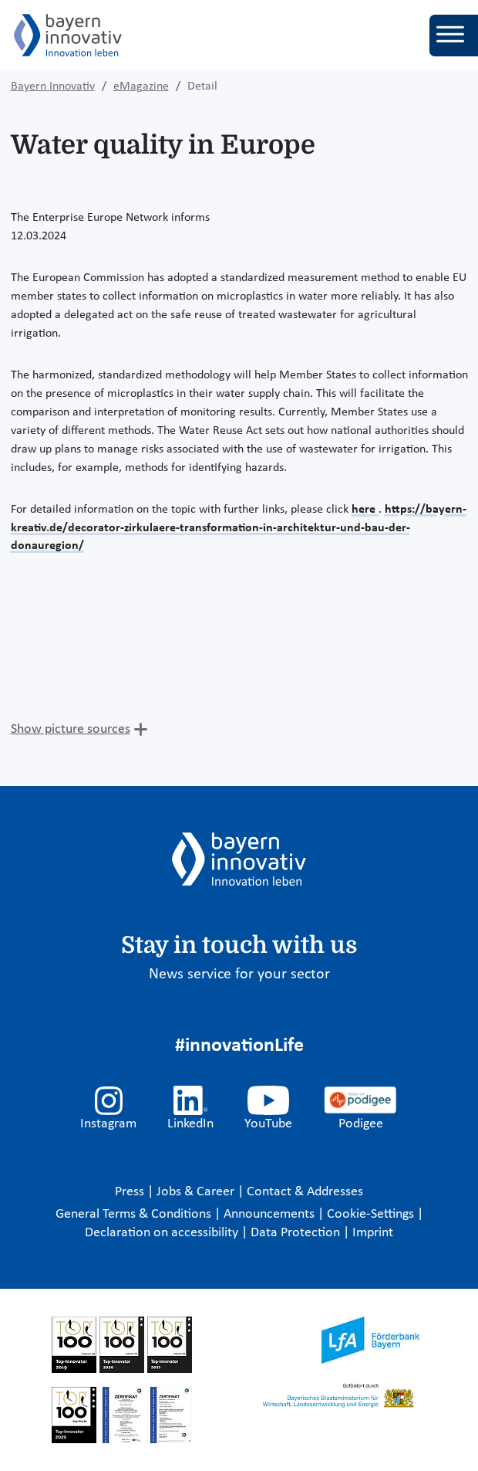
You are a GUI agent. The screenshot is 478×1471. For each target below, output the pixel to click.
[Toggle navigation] (453, 35)
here (365, 509)
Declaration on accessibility (163, 1232)
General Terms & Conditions (135, 1214)
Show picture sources (70, 729)
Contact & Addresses (305, 1192)
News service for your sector (239, 974)
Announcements (271, 1214)
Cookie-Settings (370, 1214)
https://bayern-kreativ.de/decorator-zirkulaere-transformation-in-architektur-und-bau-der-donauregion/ (238, 528)
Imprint (372, 1232)
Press (131, 1192)
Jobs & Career (197, 1192)
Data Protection (297, 1232)
